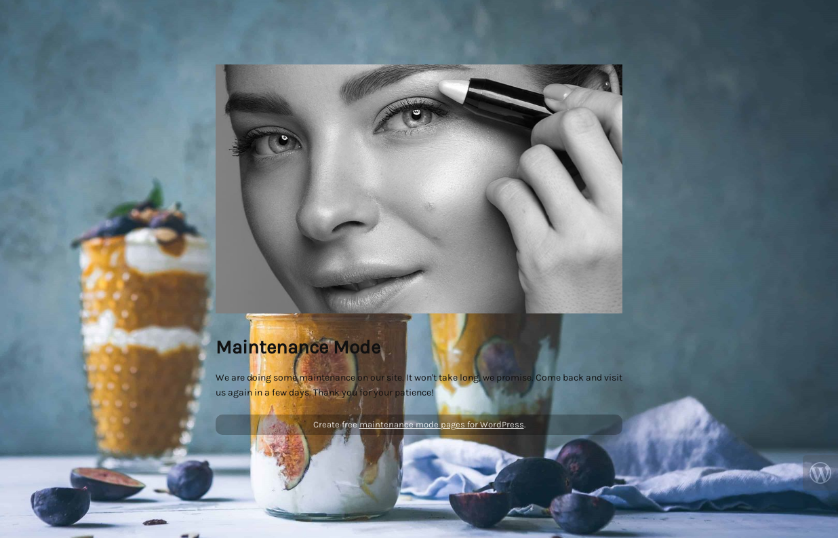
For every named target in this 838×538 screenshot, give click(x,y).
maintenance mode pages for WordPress (441, 424)
